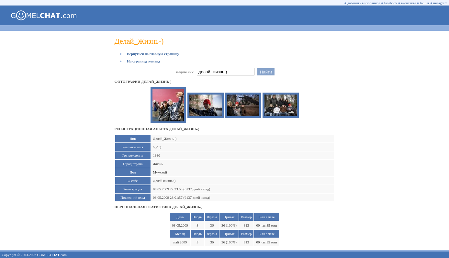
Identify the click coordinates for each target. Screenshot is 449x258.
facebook (390, 3)
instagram (440, 3)
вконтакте (408, 3)
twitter (424, 3)
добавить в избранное (363, 3)
